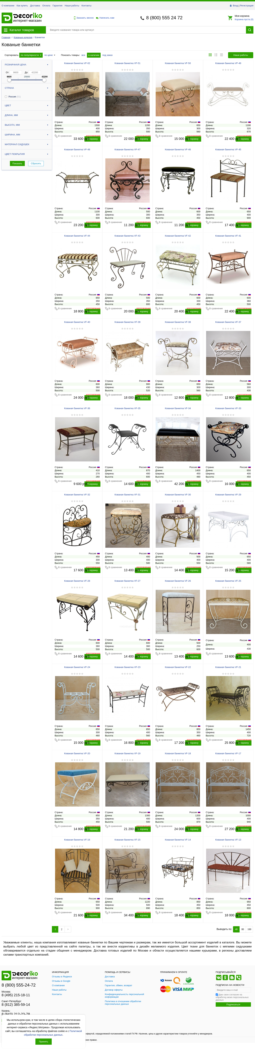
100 (249, 929)
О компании (8, 5)
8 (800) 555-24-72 (19, 985)
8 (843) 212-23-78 (16, 1014)
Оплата (46, 5)
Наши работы (72, 5)
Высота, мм (12, 125)
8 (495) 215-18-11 (16, 995)
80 (243, 929)
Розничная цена (15, 64)
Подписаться (233, 1004)
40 (236, 929)
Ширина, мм (12, 134)
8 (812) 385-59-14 (16, 1005)
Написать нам (105, 17)
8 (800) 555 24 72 (164, 17)
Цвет (8, 105)
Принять (43, 1041)
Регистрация (246, 5)
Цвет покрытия (15, 154)
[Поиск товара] (146, 29)
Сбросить (36, 163)
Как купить (22, 5)
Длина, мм (11, 115)
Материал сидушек (17, 144)
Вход (235, 5)
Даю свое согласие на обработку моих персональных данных (232, 997)
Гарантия (57, 5)
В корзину (92, 139)
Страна (9, 88)
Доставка (35, 5)
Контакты (86, 5)
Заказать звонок (83, 17)
